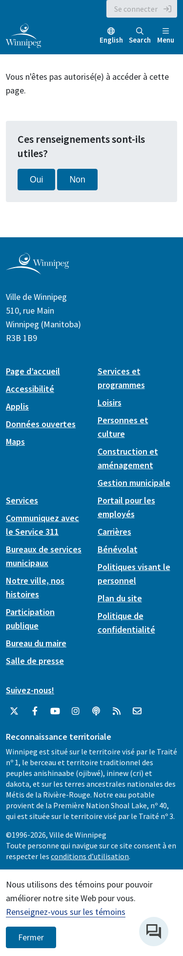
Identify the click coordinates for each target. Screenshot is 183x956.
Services (22, 500)
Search (140, 36)
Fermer (31, 937)
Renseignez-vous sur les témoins (65, 911)
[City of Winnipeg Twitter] (14, 711)
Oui (36, 179)
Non (77, 179)
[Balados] (96, 711)
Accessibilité (30, 388)
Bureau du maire (36, 643)
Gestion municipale (134, 482)
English (111, 40)
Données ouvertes (41, 424)
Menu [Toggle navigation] (165, 36)
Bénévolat (118, 549)
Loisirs (110, 402)
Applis (17, 406)
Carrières (114, 531)
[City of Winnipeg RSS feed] (116, 711)
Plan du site (120, 598)
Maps (15, 441)
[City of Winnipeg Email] (137, 711)
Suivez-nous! (30, 690)
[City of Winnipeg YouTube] (55, 711)
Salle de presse (35, 660)
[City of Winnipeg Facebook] (34, 711)
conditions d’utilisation (90, 856)
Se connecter (136, 9)
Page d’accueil (33, 371)
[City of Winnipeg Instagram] (75, 711)
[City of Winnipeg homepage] (37, 270)
